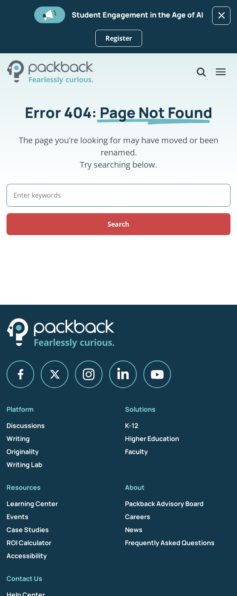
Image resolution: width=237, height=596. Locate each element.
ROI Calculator (29, 542)
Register (118, 38)
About (135, 487)
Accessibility (27, 555)
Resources (24, 487)
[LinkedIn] (123, 374)
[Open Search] (201, 72)
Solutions (140, 409)
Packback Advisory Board (164, 503)
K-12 (131, 425)
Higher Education (152, 438)
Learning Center (32, 503)
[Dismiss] (221, 16)
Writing (18, 438)
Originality (23, 451)
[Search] (118, 195)
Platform (20, 409)
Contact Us (24, 578)
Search (118, 224)
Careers (137, 516)
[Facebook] (20, 374)
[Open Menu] (220, 72)
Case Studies (28, 529)
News (134, 529)
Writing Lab (24, 464)
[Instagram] (89, 374)
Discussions (26, 425)
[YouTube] (157, 374)
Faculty (136, 451)
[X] (54, 374)
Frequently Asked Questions (170, 542)
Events (18, 516)
